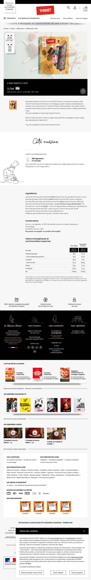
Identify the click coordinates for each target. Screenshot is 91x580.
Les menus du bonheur (28, 18)
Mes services (55, 18)
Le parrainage (11, 462)
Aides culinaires (12, 475)
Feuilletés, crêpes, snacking (49, 470)
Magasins (43, 460)
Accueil (6, 28)
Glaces (12, 28)
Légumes (50, 472)
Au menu (10, 485)
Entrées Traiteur (33, 470)
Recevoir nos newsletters (33, 388)
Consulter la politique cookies (30, 566)
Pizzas (62, 470)
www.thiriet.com (56, 538)
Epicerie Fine (11, 477)
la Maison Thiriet (13, 326)
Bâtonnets (20, 28)
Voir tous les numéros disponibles (15, 419)
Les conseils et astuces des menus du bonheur (31, 485)
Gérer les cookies (77, 557)
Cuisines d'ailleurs (72, 470)
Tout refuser (58, 573)
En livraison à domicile (14, 460)
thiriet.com (14, 528)
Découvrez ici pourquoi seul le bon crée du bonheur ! (13, 333)
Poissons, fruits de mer (25, 472)
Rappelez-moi (56, 343)
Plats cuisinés (11, 472)
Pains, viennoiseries (57, 475)
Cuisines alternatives (73, 475)
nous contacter (56, 325)
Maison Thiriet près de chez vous (34, 332)
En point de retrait (30, 460)
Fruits (21, 475)
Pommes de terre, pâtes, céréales (66, 472)
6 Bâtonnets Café (31, 28)
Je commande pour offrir (48, 462)
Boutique (34, 477)
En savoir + (46, 493)
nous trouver (34, 325)
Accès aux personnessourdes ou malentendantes (56, 350)
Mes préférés (68, 18)
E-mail (56, 346)
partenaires (71, 538)
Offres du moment (13, 470)
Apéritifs (24, 470)
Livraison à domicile (71, 460)
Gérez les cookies (14, 530)
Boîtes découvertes (23, 477)
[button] (74, 8)
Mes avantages (81, 18)
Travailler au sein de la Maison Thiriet (78, 332)
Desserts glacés (35, 475)
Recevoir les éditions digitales (14, 388)
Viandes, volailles (40, 472)
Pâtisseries (46, 475)
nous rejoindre (78, 325)
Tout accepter (77, 573)
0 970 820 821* (56, 333)
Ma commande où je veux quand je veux (34, 338)
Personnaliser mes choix (31, 573)
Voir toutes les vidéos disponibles (15, 449)
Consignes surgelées (56, 460)
